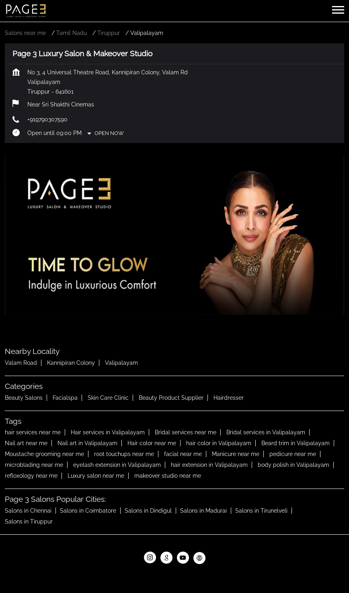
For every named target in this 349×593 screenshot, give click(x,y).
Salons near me (25, 33)
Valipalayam (121, 362)
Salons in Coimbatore (88, 510)
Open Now (109, 133)
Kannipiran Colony (71, 362)
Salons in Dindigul (148, 510)
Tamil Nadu (71, 33)
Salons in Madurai (203, 510)
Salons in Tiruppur (29, 521)
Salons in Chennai (28, 510)
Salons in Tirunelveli (261, 510)
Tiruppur (108, 33)
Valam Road (21, 362)
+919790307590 (47, 119)
